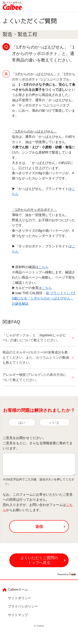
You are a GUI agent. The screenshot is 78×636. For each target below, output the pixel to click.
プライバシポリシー (23, 606)
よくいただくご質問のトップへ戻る (39, 560)
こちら (43, 267)
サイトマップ (18, 615)
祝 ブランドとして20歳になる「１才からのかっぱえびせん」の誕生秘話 (43, 298)
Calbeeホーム (18, 589)
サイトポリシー (19, 598)
